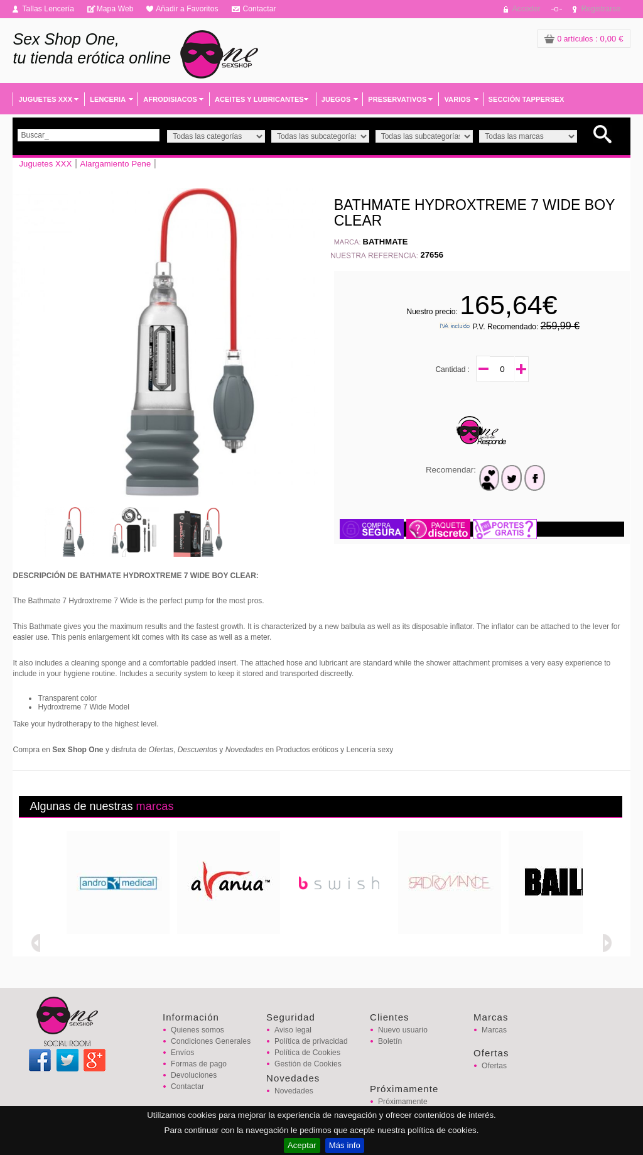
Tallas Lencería (48, 8)
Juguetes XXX (45, 163)
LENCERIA (108, 99)
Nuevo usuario (403, 1030)
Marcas (494, 1030)
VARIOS (457, 99)
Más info (344, 1145)
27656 (431, 255)
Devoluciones (194, 1075)
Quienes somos (197, 1030)
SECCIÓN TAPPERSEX (527, 99)
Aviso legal (292, 1030)
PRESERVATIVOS (397, 99)
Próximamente (403, 1101)
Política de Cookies (307, 1052)
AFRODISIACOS (170, 99)
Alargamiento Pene (115, 163)
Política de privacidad (311, 1041)
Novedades (293, 1091)
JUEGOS (336, 99)
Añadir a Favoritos (187, 8)
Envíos (182, 1052)
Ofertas (494, 1065)
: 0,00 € (584, 38)
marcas (155, 806)
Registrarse (601, 8)
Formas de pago (199, 1063)
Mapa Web (115, 8)
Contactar (259, 8)
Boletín (390, 1041)
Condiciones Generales (211, 1041)
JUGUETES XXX (45, 99)
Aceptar (302, 1145)
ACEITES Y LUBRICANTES (259, 99)
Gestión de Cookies (308, 1063)
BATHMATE (385, 241)
